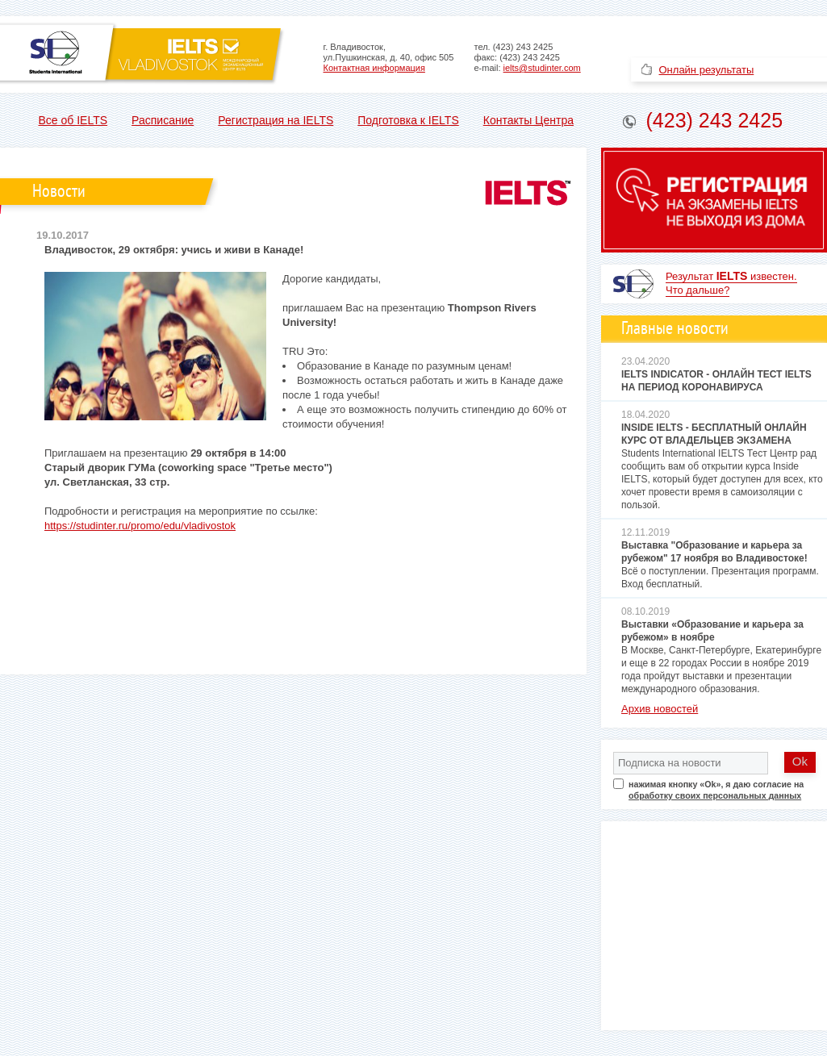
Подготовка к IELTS (407, 120)
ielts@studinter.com (542, 68)
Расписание (163, 120)
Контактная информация (374, 68)
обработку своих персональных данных (715, 795)
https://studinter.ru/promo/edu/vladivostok (140, 526)
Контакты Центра (528, 120)
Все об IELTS (73, 120)
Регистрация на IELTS (275, 120)
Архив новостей (659, 709)
